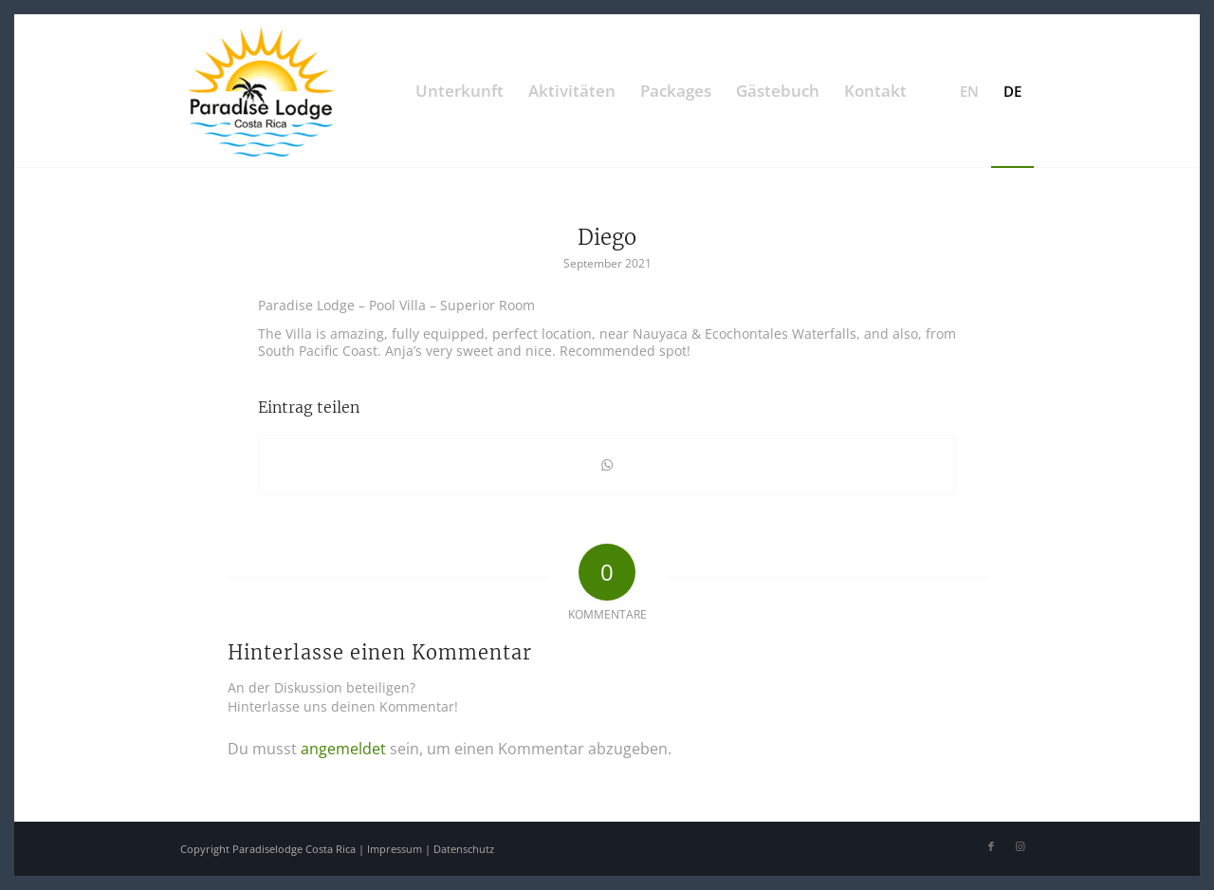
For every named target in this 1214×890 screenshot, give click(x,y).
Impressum (394, 849)
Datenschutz (463, 849)
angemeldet (343, 748)
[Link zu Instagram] (1019, 846)
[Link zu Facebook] (991, 846)
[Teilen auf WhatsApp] (607, 465)
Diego (607, 237)
